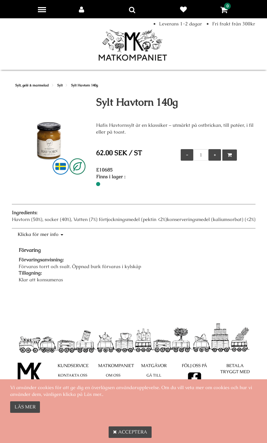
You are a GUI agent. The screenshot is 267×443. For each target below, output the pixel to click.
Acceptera (130, 432)
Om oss (113, 375)
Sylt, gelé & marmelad (32, 85)
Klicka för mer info (40, 234)
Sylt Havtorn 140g (84, 85)
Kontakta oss (72, 375)
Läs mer (25, 407)
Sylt (60, 85)
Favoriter (185, 9)
